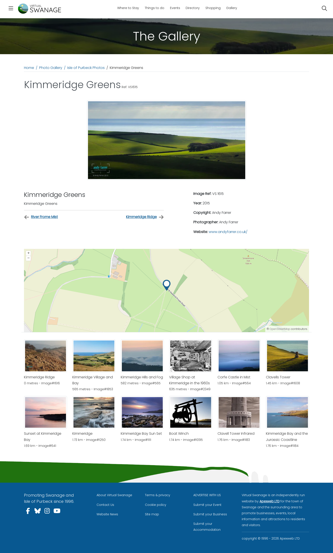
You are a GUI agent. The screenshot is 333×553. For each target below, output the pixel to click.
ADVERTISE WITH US (207, 495)
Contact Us (105, 505)
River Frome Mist (41, 217)
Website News (107, 514)
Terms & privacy (157, 495)
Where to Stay (128, 8)
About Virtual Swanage (114, 495)
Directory (193, 8)
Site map (152, 514)
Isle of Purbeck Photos (86, 67)
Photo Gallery (50, 67)
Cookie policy (155, 505)
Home (29, 67)
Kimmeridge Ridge (145, 217)
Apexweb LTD (270, 501)
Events (175, 8)
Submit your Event (207, 505)
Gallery (231, 8)
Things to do (154, 8)
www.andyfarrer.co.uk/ (228, 231)
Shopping (213, 8)
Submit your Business (210, 514)
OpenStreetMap (280, 329)
